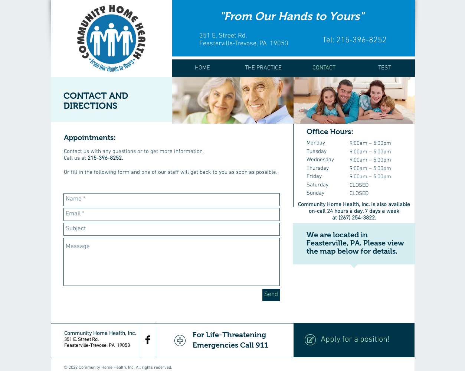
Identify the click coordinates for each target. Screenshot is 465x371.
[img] (233, 100)
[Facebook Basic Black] (147, 339)
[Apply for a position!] (354, 340)
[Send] (271, 295)
